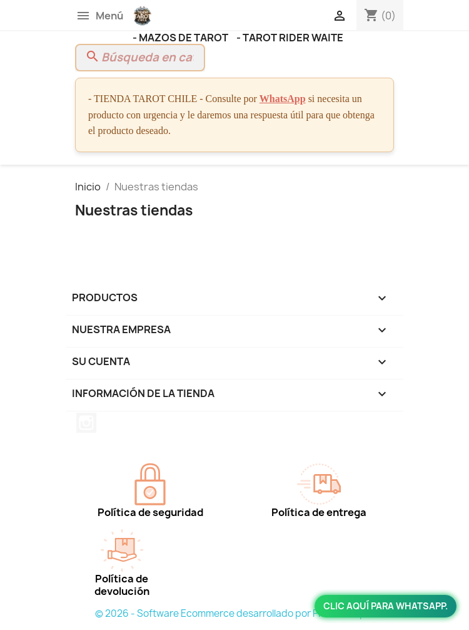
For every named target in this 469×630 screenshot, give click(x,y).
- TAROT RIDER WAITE (289, 37)
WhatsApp (283, 98)
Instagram (86, 423)
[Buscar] (140, 57)
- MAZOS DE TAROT (181, 37)
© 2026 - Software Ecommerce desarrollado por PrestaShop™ (235, 613)
